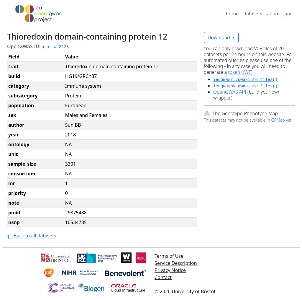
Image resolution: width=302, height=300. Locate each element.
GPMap (278, 120)
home (232, 13)
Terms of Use (169, 256)
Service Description (176, 263)
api (288, 13)
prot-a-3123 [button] (55, 47)
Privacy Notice (170, 270)
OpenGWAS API (229, 92)
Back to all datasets (31, 235)
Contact (163, 277)
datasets (252, 13)
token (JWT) (240, 72)
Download (219, 37)
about (273, 13)
